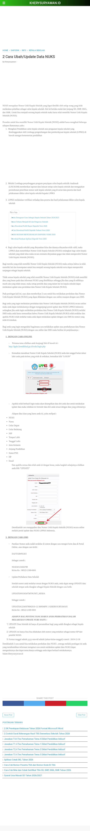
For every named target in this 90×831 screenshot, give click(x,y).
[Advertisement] (45, 27)
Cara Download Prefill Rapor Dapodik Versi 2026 (30, 226)
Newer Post (8, 715)
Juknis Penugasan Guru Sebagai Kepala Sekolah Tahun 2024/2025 (36, 218)
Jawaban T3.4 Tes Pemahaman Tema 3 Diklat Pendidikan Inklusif (34, 754)
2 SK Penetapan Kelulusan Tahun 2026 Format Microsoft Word (33, 728)
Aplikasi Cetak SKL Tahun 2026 (18, 760)
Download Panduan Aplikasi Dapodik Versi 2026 (30, 239)
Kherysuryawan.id (45, 3)
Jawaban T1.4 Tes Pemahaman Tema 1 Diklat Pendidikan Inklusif (34, 744)
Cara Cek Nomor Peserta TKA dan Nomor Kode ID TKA (29, 765)
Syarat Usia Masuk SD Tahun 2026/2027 (23, 775)
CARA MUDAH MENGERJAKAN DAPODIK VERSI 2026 (34, 235)
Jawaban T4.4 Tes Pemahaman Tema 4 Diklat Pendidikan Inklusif (34, 739)
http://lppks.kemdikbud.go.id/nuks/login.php (27, 347)
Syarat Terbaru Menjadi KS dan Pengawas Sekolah (31, 222)
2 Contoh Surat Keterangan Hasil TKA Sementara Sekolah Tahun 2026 (37, 734)
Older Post (81, 715)
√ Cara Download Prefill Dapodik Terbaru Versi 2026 (32, 231)
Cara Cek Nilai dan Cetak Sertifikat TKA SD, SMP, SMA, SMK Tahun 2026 (37, 770)
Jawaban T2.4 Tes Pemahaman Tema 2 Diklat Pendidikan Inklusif (34, 749)
